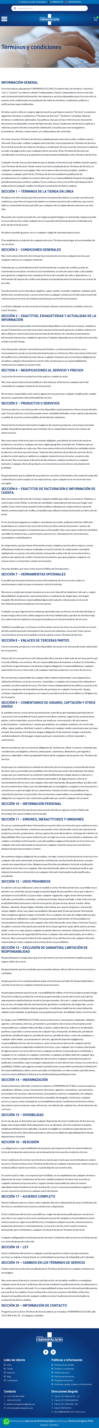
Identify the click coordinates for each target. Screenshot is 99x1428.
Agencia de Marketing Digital (40, 1420)
